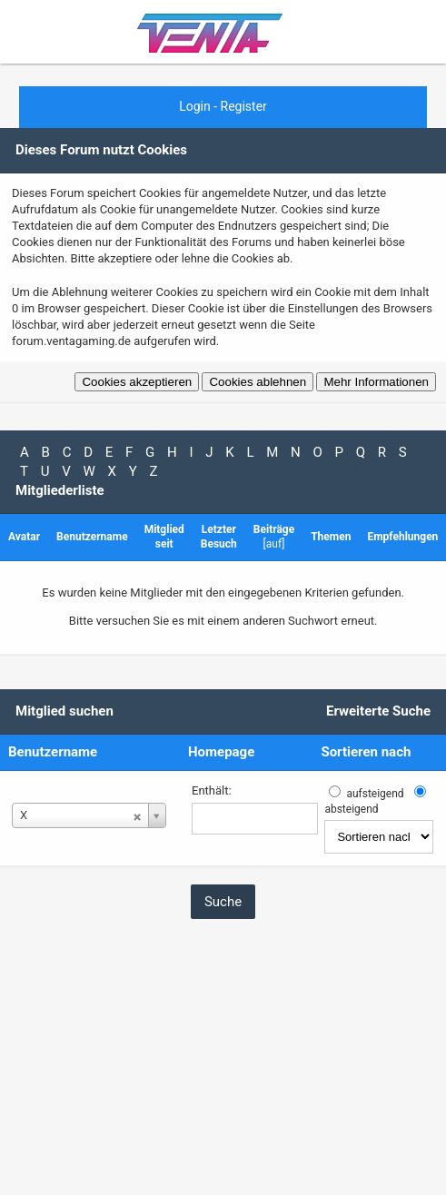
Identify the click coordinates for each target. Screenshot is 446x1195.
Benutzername (52, 752)
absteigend (351, 809)
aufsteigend (374, 793)
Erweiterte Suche (378, 711)
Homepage (221, 752)
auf (274, 544)
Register (244, 106)
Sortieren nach (366, 752)
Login (195, 106)
